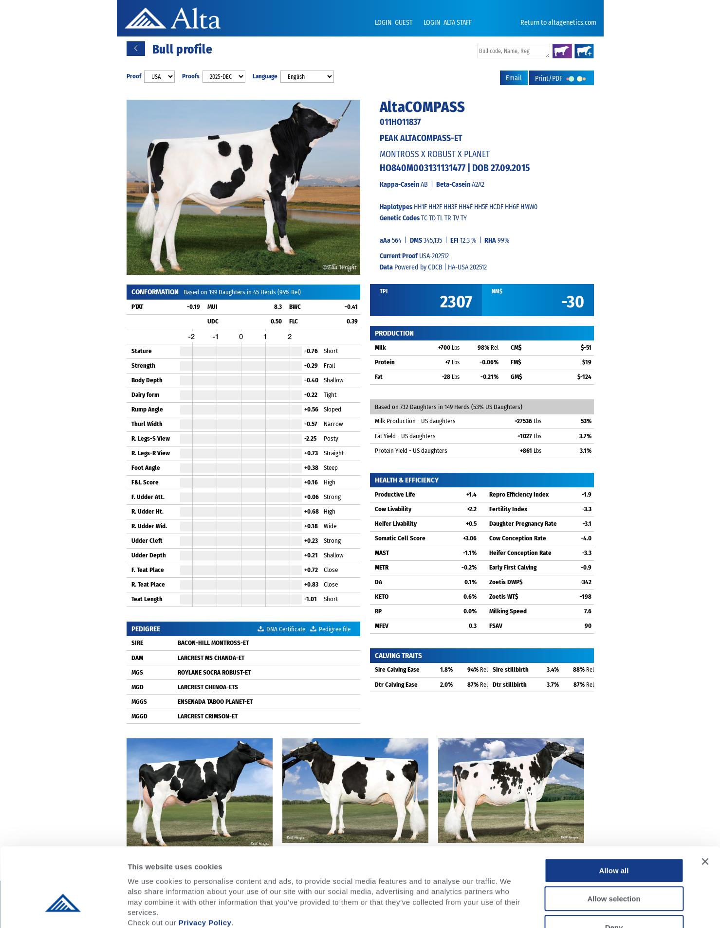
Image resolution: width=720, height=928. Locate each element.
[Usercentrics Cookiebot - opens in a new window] (63, 909)
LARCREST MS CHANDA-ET (211, 657)
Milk (380, 347)
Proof (134, 76)
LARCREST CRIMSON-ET (208, 716)
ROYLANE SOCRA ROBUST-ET (214, 672)
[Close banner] (705, 800)
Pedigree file (330, 629)
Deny (614, 866)
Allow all (614, 809)
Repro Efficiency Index (519, 494)
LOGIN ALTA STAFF (448, 22)
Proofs (191, 76)
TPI (384, 291)
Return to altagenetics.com (558, 22)
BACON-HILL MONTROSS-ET (213, 642)
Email (514, 78)
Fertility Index (508, 509)
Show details (511, 909)
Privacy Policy (205, 861)
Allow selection (613, 838)
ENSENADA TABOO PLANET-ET (215, 701)
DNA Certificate (281, 629)
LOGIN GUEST (394, 22)
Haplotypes (396, 207)
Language (265, 76)
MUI (212, 306)
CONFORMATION (155, 291)
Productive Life (395, 494)
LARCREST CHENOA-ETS (208, 687)
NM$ (497, 291)
